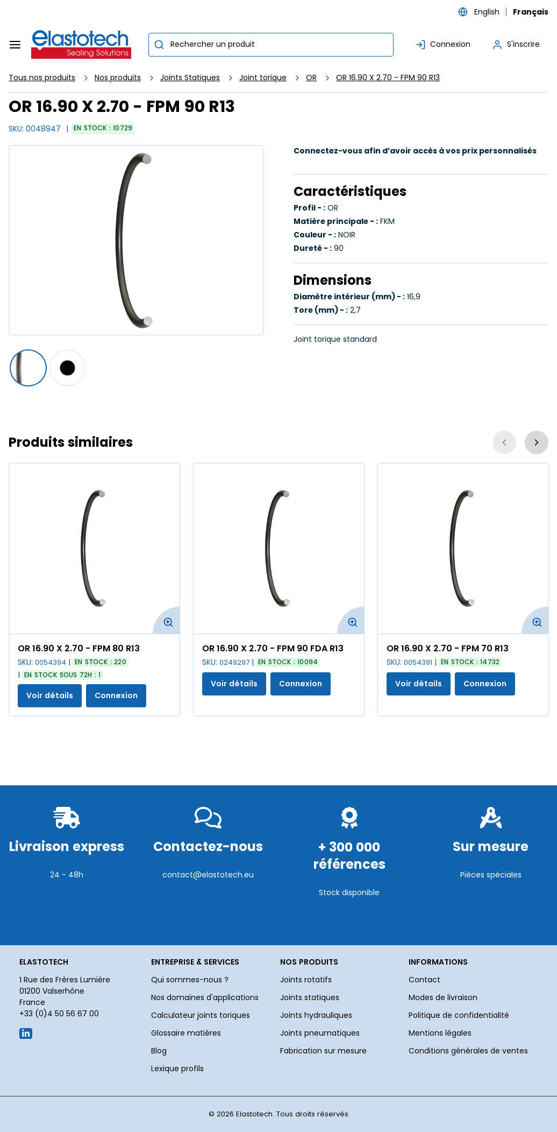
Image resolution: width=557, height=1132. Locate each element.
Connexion (116, 695)
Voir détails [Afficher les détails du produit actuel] (49, 695)
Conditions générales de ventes (468, 1050)
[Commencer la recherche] (159, 45)
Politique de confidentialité (459, 1015)
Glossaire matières (186, 1033)
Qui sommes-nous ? (189, 979)
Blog (159, 1050)
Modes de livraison (443, 997)
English (486, 11)
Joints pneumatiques (320, 1033)
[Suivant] (536, 442)
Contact (424, 979)
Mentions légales (440, 1033)
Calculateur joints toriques (200, 1015)
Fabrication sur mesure (323, 1050)
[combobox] (271, 45)
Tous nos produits (42, 77)
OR (311, 77)
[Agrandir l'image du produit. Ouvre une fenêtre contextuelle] (166, 620)
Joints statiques (309, 997)
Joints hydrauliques (316, 1015)
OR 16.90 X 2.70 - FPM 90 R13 (388, 77)
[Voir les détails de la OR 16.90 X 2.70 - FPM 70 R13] (463, 548)
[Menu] (15, 45)
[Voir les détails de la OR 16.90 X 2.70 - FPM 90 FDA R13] (279, 548)
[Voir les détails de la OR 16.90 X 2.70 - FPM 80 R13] (94, 548)
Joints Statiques (190, 77)
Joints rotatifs (306, 979)
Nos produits (118, 77)
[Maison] (81, 44)
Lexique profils (177, 1068)
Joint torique (263, 77)
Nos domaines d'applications (205, 997)
